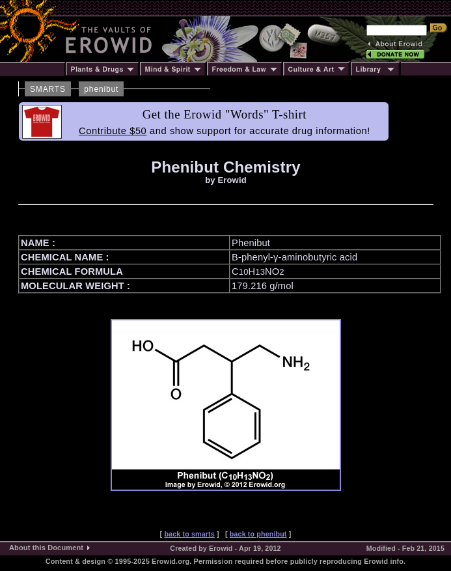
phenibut (101, 89)
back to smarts (189, 534)
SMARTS (48, 89)
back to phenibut (258, 534)
